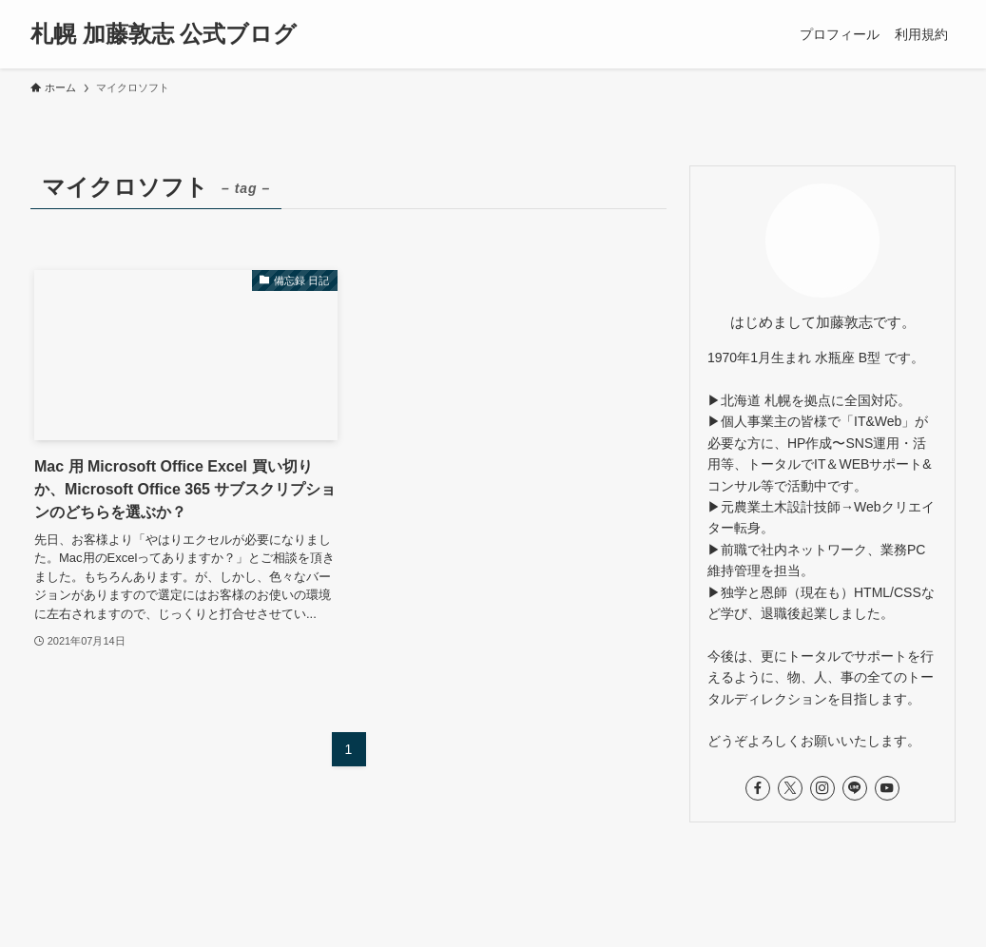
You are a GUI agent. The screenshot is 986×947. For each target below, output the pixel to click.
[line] (854, 788)
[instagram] (822, 788)
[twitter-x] (790, 788)
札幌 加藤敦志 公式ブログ (163, 34)
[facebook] (757, 788)
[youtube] (887, 788)
